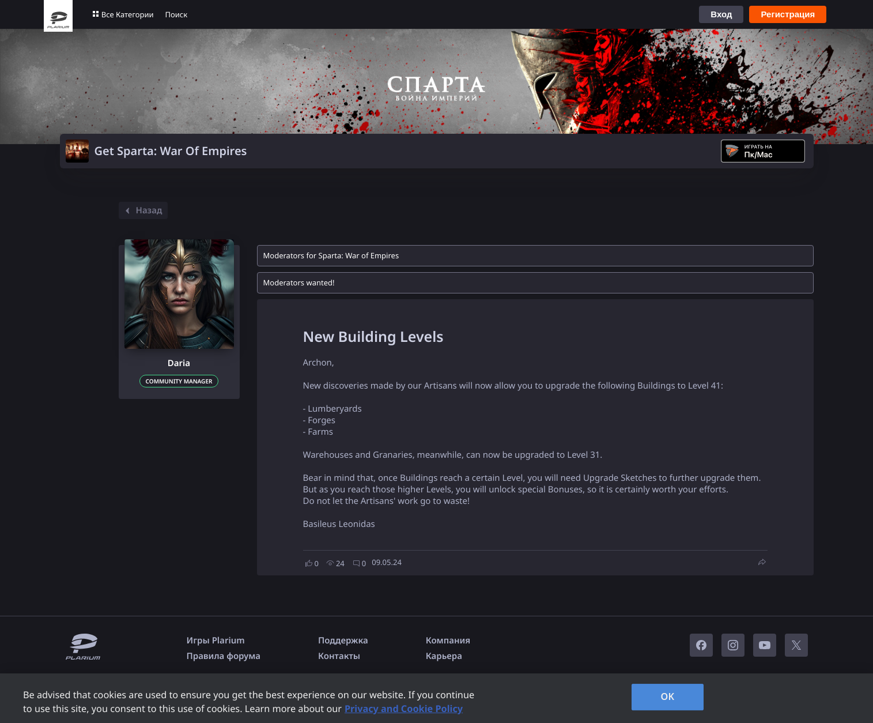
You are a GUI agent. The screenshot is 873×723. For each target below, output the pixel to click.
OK (668, 696)
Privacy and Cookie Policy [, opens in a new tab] (404, 708)
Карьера (444, 656)
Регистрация (788, 14)
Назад (142, 210)
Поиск (176, 14)
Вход (721, 14)
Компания (448, 640)
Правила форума (224, 656)
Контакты (339, 656)
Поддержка (343, 640)
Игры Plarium (216, 640)
